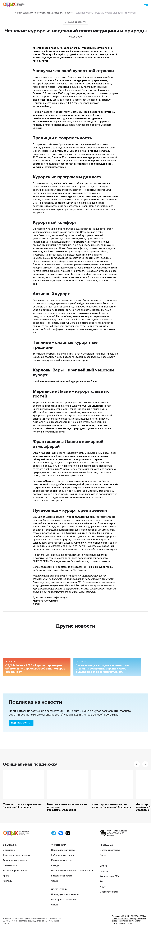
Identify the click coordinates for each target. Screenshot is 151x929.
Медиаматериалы (109, 891)
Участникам (58, 845)
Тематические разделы (15, 860)
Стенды (55, 865)
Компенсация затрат (61, 860)
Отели (54, 881)
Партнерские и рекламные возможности (72, 870)
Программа (106, 845)
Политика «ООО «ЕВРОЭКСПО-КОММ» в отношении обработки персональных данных (129, 918)
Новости (104, 871)
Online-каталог (10, 865)
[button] (137, 764)
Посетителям (59, 889)
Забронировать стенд (62, 855)
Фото (102, 881)
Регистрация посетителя (64, 899)
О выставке (9, 845)
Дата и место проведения (16, 855)
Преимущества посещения (65, 894)
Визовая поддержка (61, 875)
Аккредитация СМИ (109, 876)
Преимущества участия (63, 850)
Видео (103, 886)
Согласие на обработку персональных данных (126, 922)
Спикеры (104, 855)
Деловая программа (110, 850)
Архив (6, 875)
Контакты (8, 881)
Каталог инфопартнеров (15, 870)
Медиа (103, 866)
